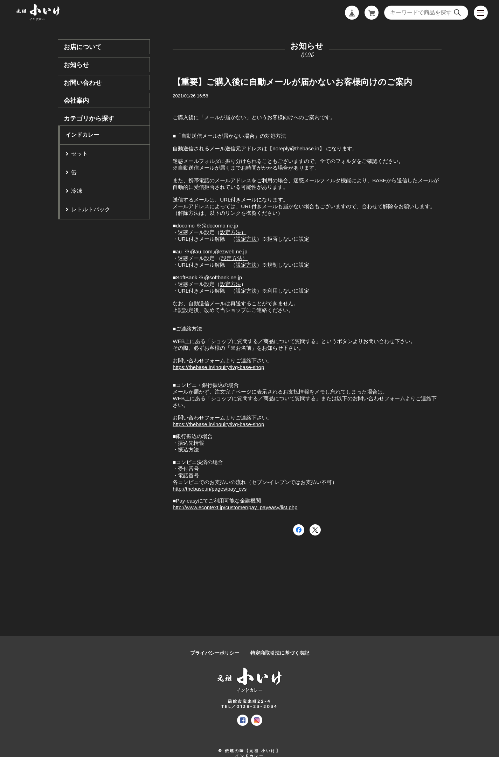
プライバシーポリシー (214, 653)
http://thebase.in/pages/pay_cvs (210, 489)
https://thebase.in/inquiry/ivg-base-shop (218, 367)
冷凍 (76, 191)
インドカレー (82, 135)
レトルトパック (90, 209)
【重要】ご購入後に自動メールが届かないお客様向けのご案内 (292, 82)
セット (79, 154)
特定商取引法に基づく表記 (279, 653)
